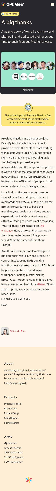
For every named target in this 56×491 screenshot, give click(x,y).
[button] (51, 4)
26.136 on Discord (13, 457)
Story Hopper (11, 418)
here (42, 122)
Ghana (41, 284)
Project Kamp (11, 413)
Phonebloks (10, 408)
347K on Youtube (13, 452)
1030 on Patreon (12, 447)
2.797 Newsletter (13, 462)
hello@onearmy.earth (15, 383)
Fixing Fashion (11, 423)
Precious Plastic (12, 404)
